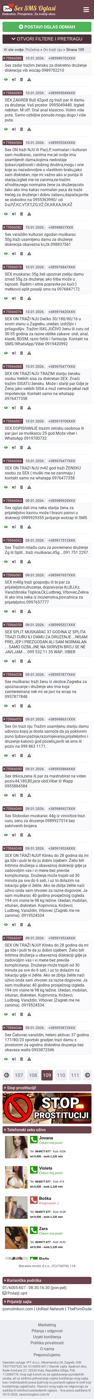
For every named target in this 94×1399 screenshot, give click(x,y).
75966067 (14, 421)
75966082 (14, 227)
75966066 (14, 461)
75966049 (14, 809)
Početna (32, 49)
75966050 (14, 769)
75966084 (14, 143)
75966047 (14, 938)
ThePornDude (79, 1309)
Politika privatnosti (47, 1343)
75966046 (14, 1028)
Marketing (47, 1325)
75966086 (14, 58)
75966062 (14, 540)
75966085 (14, 93)
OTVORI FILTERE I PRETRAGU (47, 38)
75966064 (14, 501)
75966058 (14, 675)
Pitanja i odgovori (47, 1331)
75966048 (14, 848)
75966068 (14, 366)
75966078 (14, 267)
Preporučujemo (47, 1355)
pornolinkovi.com (18, 1309)
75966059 (14, 625)
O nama (47, 1349)
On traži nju (52, 49)
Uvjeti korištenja (47, 1337)
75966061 (14, 575)
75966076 (14, 312)
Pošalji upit (17, 1293)
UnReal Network (50, 1309)
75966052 (14, 719)
